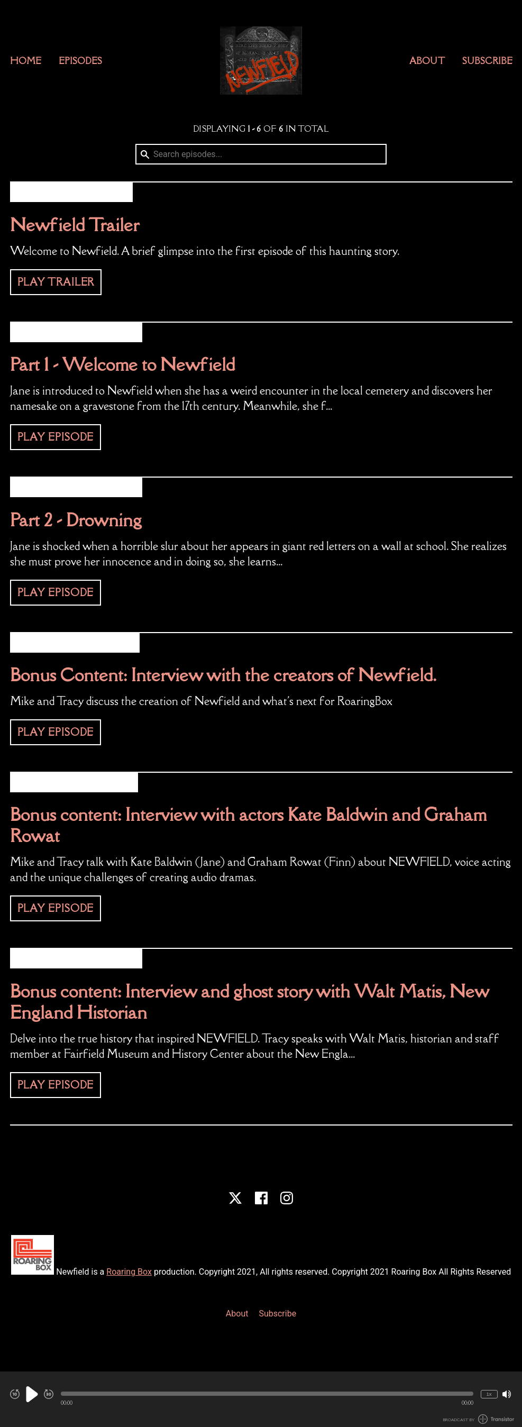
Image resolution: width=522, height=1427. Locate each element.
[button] (267, 1394)
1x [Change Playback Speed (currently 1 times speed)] (488, 1394)
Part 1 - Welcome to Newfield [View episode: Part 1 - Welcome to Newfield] (122, 364)
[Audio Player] (261, 1399)
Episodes (80, 61)
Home (25, 61)
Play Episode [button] (55, 437)
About (427, 61)
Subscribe (487, 61)
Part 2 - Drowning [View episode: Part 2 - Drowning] (76, 519)
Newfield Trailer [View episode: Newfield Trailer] (74, 224)
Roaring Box (129, 1272)
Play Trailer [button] (56, 282)
